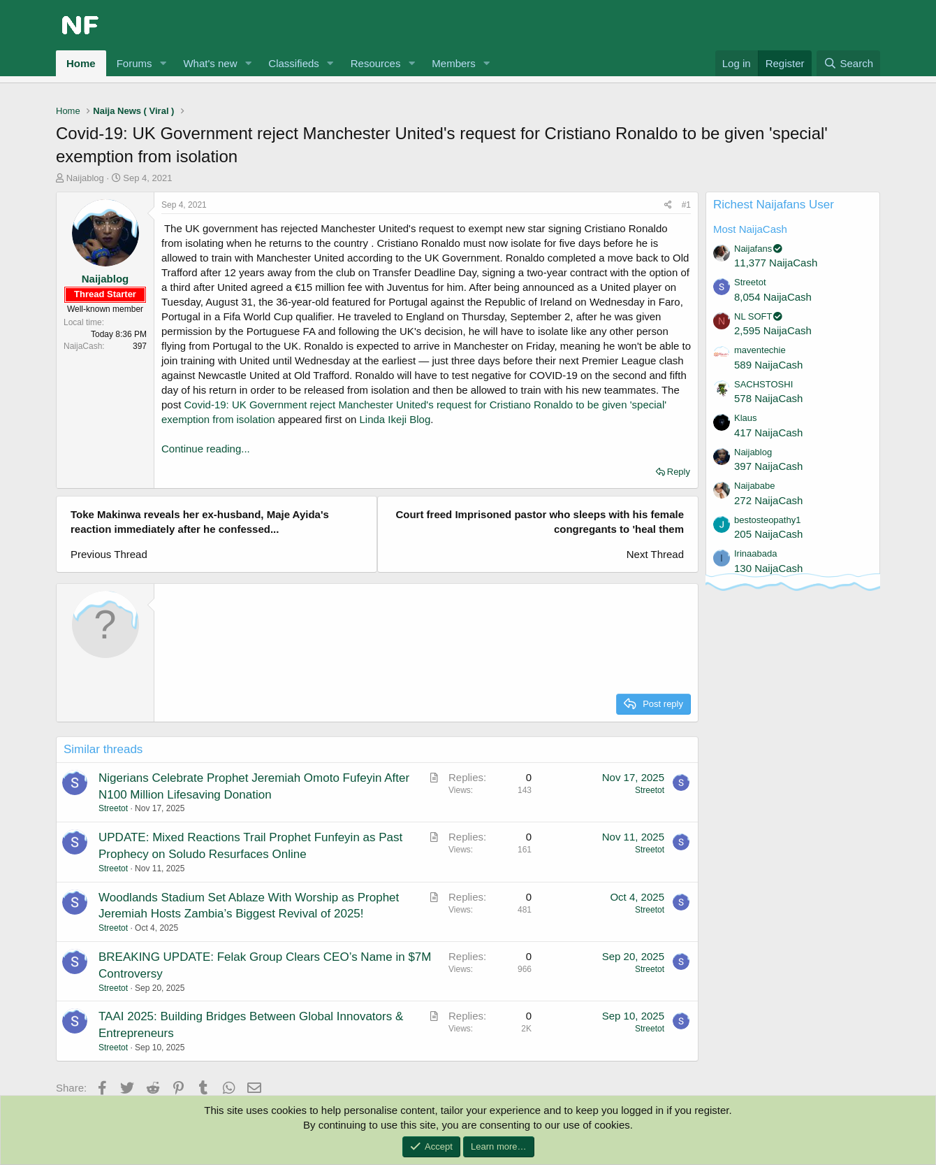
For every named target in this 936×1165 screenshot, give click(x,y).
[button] (163, 63)
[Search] (848, 63)
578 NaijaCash (768, 398)
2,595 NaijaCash (773, 330)
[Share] (668, 205)
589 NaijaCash (768, 365)
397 (140, 346)
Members (454, 63)
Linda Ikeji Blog (395, 419)
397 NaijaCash (768, 466)
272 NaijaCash (768, 500)
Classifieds (293, 63)
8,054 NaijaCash (773, 297)
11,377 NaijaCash (775, 263)
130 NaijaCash (768, 568)
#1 (686, 205)
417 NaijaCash (768, 432)
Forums (134, 63)
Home (81, 63)
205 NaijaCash (768, 534)
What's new (210, 63)
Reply (678, 471)
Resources (376, 63)
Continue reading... (205, 449)
